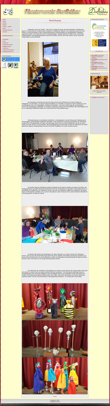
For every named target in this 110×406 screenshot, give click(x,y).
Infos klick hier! (99, 51)
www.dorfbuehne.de (57, 404)
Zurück (55, 396)
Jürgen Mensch (97, 91)
